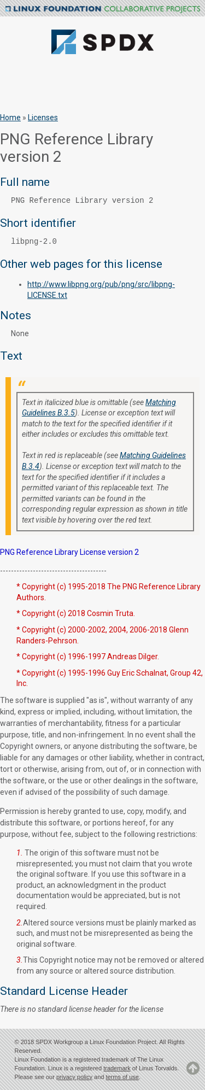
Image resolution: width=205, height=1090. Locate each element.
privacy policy (74, 1077)
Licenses (43, 117)
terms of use (122, 1077)
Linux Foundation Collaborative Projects (102, 9)
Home (10, 117)
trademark (117, 1068)
